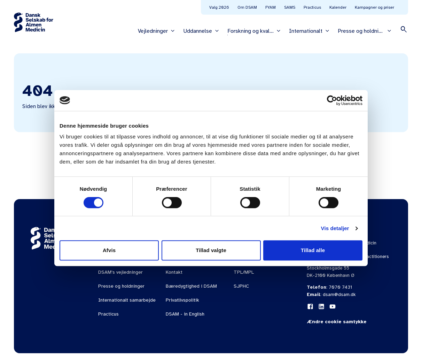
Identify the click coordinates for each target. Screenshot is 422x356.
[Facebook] (310, 306)
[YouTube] (332, 306)
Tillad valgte (211, 250)
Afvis (109, 250)
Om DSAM (247, 7)
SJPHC (241, 286)
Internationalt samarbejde (127, 300)
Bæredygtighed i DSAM (191, 286)
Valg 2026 (219, 7)
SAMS (289, 7)
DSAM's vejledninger (120, 272)
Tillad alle (313, 250)
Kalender (337, 7)
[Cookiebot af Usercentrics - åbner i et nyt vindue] (332, 100)
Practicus (312, 7)
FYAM (270, 7)
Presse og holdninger (121, 286)
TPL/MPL (244, 272)
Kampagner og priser (374, 7)
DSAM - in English (185, 314)
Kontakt (174, 272)
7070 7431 (340, 287)
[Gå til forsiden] (33, 22)
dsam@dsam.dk (339, 294)
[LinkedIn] (321, 306)
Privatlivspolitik (182, 300)
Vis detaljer (335, 228)
